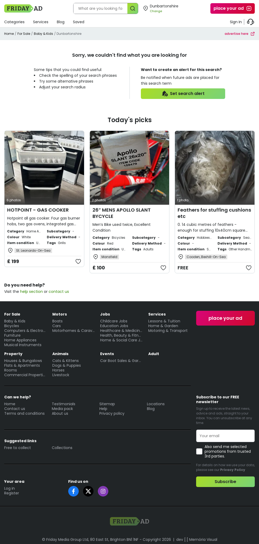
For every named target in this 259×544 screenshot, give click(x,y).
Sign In (236, 22)
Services (40, 22)
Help (103, 408)
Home (9, 33)
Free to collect (17, 447)
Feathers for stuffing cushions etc (214, 213)
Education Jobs (114, 325)
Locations (156, 404)
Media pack (62, 408)
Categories (14, 22)
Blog (60, 22)
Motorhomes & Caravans (73, 330)
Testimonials (63, 404)
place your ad (233, 8)
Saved (78, 22)
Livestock (60, 375)
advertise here (240, 33)
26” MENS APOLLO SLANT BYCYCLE (121, 213)
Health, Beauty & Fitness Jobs (121, 335)
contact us (59, 291)
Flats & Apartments (22, 365)
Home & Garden (163, 325)
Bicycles (11, 325)
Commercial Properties (25, 375)
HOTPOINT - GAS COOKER (38, 210)
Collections (62, 447)
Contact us (14, 408)
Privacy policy (111, 413)
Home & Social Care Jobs (121, 340)
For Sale (23, 33)
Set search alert (183, 93)
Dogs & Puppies (66, 365)
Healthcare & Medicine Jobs (121, 330)
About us (60, 413)
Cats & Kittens (65, 360)
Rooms (10, 370)
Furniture (12, 335)
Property (13, 353)
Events (107, 353)
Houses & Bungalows (23, 360)
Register (11, 493)
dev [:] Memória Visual (196, 539)
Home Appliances (20, 340)
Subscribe (225, 482)
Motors (59, 314)
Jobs (105, 314)
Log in (9, 488)
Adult (153, 353)
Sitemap (107, 404)
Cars (56, 325)
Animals (60, 353)
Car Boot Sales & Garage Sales (121, 360)
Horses (58, 370)
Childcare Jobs (113, 321)
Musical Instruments (22, 344)
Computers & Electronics (25, 330)
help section (31, 291)
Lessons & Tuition (164, 321)
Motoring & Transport (168, 330)
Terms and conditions (24, 413)
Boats (57, 321)
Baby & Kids (43, 33)
